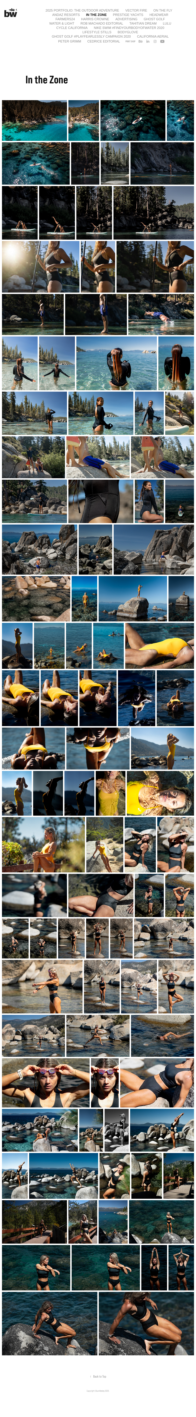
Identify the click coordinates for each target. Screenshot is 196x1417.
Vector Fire (136, 10)
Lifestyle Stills (96, 32)
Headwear (158, 15)
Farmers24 (65, 19)
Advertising (126, 19)
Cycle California (72, 28)
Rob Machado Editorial (102, 23)
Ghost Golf (154, 19)
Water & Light (61, 23)
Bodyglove (128, 32)
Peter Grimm (69, 41)
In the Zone (96, 15)
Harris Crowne (95, 19)
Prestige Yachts (128, 15)
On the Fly (162, 10)
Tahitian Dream (143, 23)
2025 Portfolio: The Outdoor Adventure (82, 10)
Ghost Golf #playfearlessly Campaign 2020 (91, 36)
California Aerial (153, 36)
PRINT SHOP (130, 41)
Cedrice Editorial (103, 41)
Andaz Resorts (66, 15)
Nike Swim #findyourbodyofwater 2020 (129, 28)
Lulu (167, 23)
